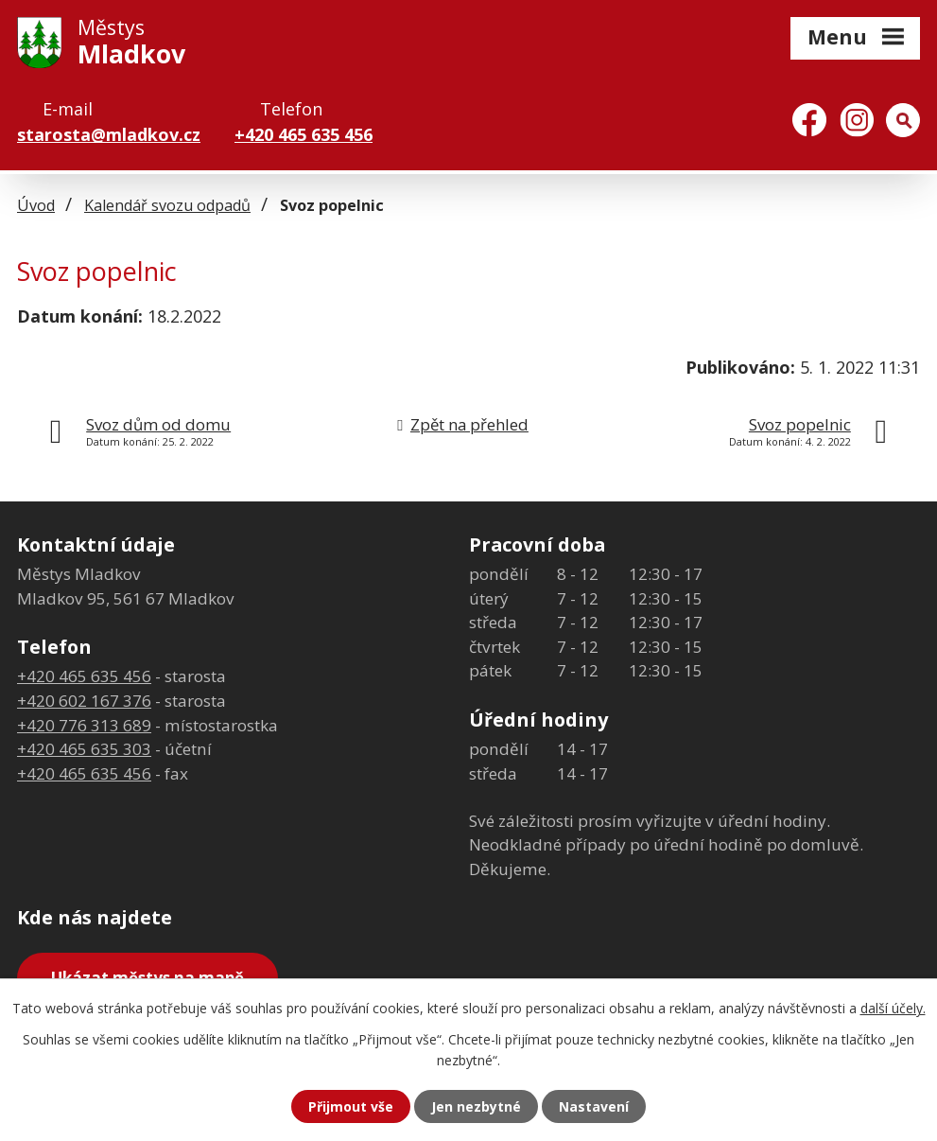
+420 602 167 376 (84, 700)
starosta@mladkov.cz (108, 134)
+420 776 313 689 (84, 725)
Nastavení (594, 1106)
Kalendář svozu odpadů (167, 205)
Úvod (36, 205)
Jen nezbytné (476, 1106)
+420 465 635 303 (84, 749)
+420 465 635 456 (303, 134)
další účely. (893, 1008)
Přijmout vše (350, 1106)
